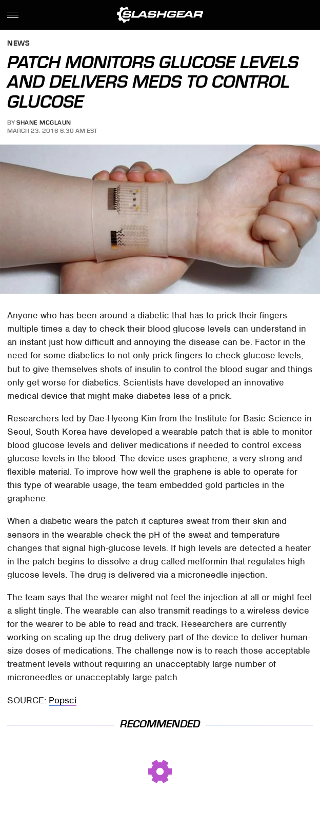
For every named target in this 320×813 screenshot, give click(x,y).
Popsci (62, 700)
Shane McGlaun (43, 122)
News (18, 43)
